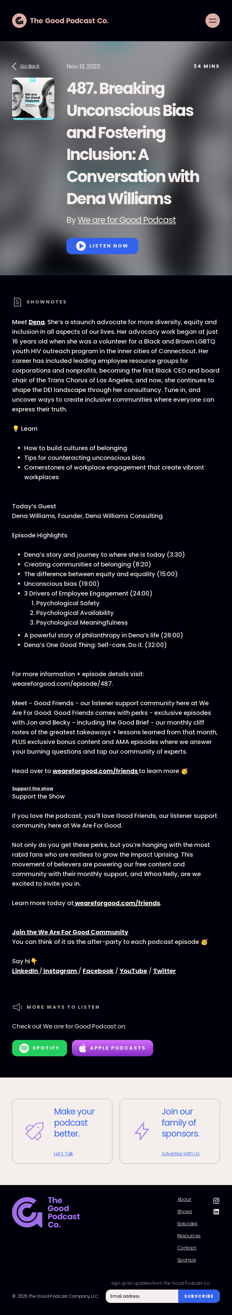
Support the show (32, 788)
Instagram (60, 971)
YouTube (133, 971)
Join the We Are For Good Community (70, 932)
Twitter (164, 971)
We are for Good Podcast (127, 220)
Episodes (187, 1223)
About (184, 1199)
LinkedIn (25, 971)
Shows (184, 1211)
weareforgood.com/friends (96, 771)
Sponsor (186, 1260)
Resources (189, 1236)
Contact (186, 1248)
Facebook (98, 971)
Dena (37, 322)
